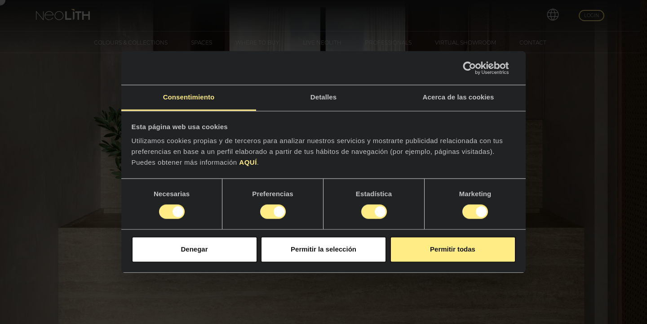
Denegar (194, 249)
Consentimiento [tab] (189, 97)
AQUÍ (248, 162)
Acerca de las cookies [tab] (458, 97)
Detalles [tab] (323, 97)
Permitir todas (452, 249)
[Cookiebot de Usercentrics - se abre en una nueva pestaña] (476, 68)
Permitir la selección (323, 249)
